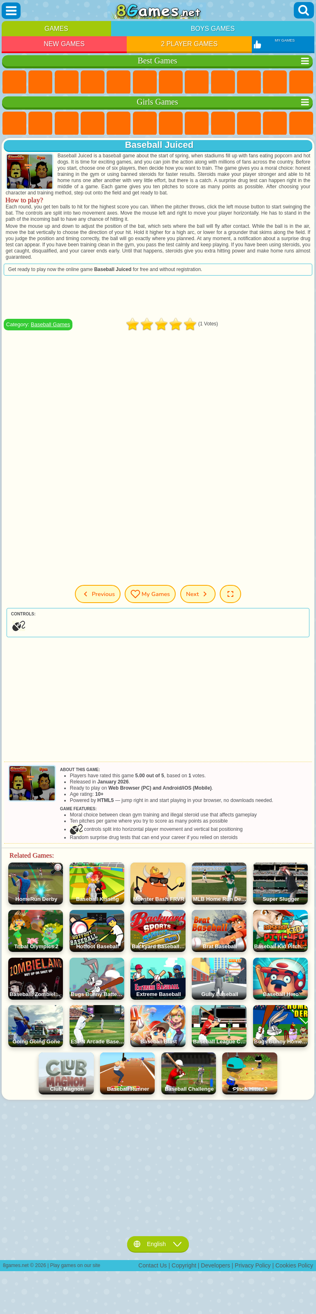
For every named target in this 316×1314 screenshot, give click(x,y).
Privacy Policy (253, 1265)
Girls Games (40, 82)
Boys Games (213, 28)
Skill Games (145, 82)
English (158, 1244)
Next (198, 594)
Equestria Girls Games (40, 124)
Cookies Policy (294, 1265)
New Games (64, 43)
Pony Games (14, 124)
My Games (150, 594)
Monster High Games (145, 124)
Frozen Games (249, 124)
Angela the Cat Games (223, 124)
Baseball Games (50, 324)
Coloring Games (197, 124)
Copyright (184, 1265)
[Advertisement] (158, 297)
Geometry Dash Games (197, 82)
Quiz (118, 124)
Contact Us (152, 1265)
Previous (98, 594)
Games (56, 28)
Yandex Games (171, 82)
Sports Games (223, 82)
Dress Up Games (275, 124)
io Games (275, 82)
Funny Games (249, 82)
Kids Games (93, 82)
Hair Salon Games (301, 124)
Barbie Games (93, 124)
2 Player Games (189, 43)
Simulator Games (67, 82)
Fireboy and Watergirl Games (67, 124)
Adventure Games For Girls (171, 124)
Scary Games (301, 82)
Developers (215, 1265)
